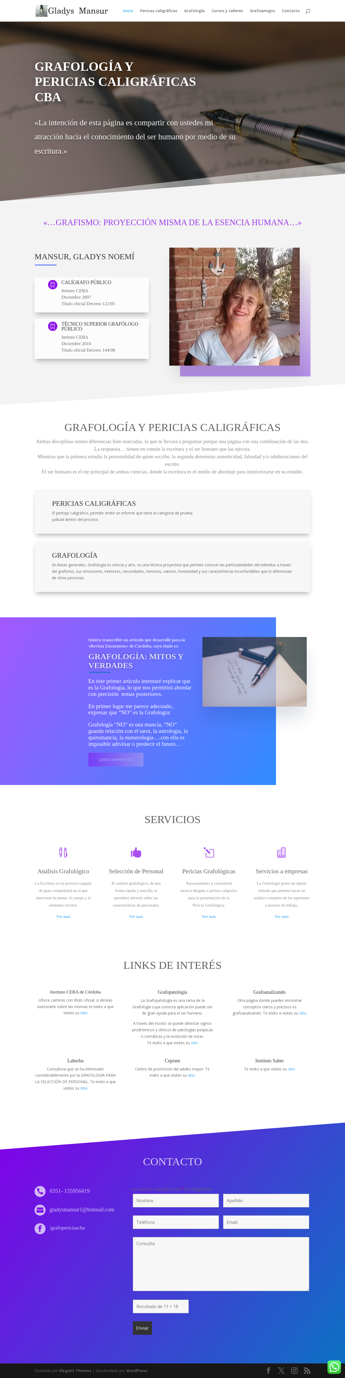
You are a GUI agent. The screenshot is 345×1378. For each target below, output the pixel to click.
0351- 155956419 (70, 1191)
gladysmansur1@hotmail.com (82, 1209)
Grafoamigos (262, 11)
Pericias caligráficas (158, 11)
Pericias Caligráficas (94, 503)
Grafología (194, 11)
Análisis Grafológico (63, 871)
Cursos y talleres (227, 11)
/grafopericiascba (67, 1228)
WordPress (136, 1370)
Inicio (128, 11)
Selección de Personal (136, 871)
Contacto (291, 11)
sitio (84, 1012)
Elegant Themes (75, 1370)
